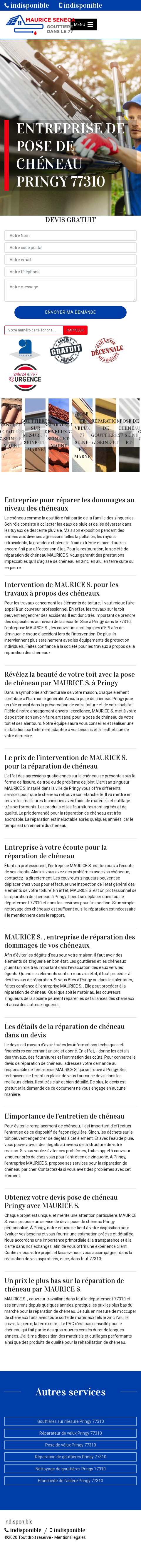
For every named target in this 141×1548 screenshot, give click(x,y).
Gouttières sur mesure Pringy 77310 (70, 1421)
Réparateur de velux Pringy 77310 (70, 1433)
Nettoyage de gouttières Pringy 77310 (71, 1469)
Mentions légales (70, 1537)
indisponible (26, 5)
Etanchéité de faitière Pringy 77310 (70, 1480)
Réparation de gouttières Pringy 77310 (70, 1456)
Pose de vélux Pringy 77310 (70, 1445)
